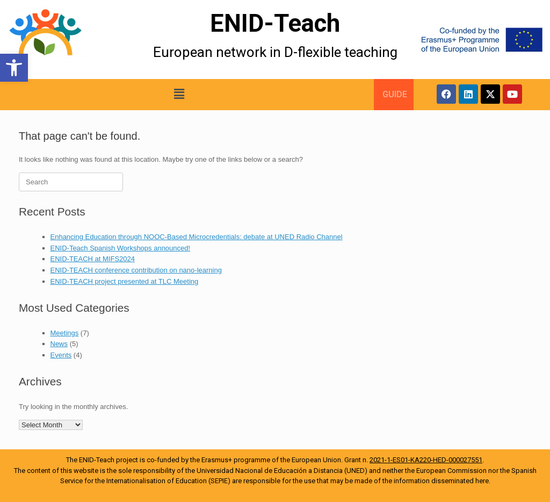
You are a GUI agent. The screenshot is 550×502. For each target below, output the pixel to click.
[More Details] (68, 39)
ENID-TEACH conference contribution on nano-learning (136, 270)
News (59, 344)
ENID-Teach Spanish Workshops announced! (120, 248)
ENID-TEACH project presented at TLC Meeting (124, 281)
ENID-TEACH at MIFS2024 (92, 259)
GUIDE (394, 94)
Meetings (64, 333)
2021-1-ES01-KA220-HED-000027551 (426, 460)
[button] (14, 68)
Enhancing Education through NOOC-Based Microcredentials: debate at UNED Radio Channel (196, 237)
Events (61, 355)
